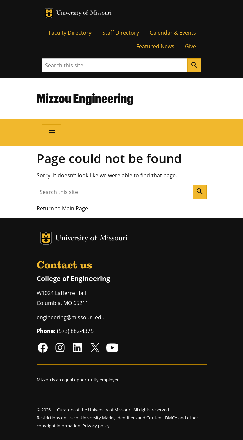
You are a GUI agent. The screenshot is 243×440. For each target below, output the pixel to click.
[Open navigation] (51, 132)
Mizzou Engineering (85, 98)
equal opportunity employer (90, 380)
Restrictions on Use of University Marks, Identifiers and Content (100, 418)
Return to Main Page (62, 208)
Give (190, 46)
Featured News (155, 46)
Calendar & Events (173, 32)
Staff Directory (120, 32)
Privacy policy (96, 426)
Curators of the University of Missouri (94, 410)
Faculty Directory (70, 32)
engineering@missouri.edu (71, 317)
